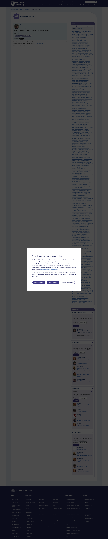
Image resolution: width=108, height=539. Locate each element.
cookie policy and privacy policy (49, 269)
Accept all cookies (39, 282)
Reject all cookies (53, 282)
